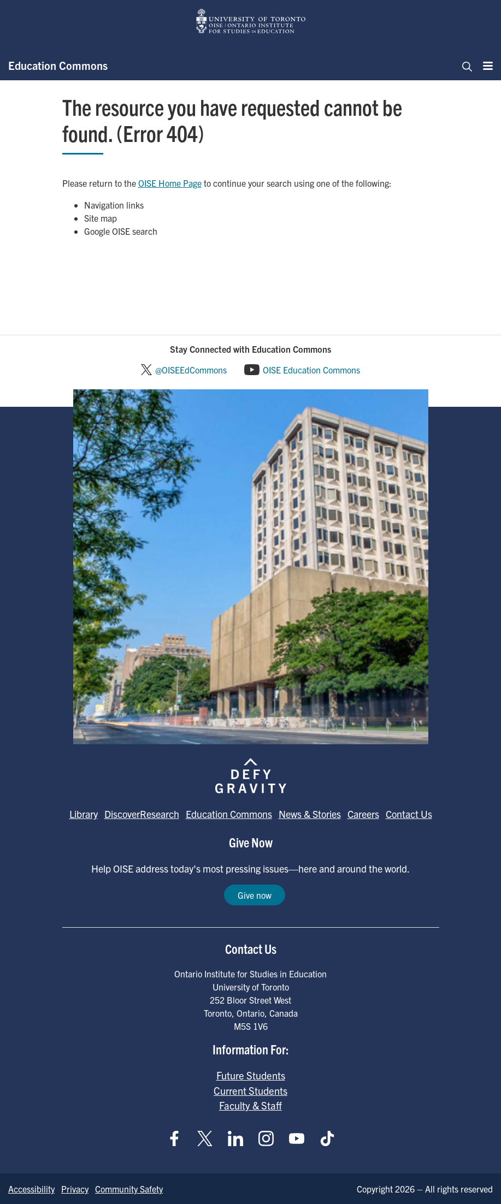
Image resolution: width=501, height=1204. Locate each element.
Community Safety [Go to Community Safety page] (129, 1188)
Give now (255, 894)
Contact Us (409, 814)
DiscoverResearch (141, 814)
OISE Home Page (170, 182)
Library (83, 814)
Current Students (250, 1090)
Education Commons (58, 65)
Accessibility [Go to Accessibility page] (31, 1188)
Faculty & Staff (250, 1105)
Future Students (250, 1075)
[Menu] (484, 65)
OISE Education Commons (311, 369)
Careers (363, 814)
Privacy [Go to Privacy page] (75, 1188)
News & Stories (310, 814)
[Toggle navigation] (464, 65)
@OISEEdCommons (191, 369)
